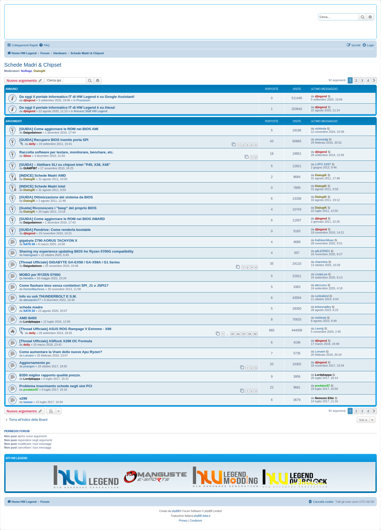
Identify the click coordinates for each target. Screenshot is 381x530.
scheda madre (31, 307)
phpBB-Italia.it (202, 515)
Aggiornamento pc (34, 363)
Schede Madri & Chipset (32, 65)
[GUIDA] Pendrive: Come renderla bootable (55, 230)
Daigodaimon (32, 132)
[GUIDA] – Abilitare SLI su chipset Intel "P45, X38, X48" (64, 165)
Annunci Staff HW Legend (90, 111)
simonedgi (321, 139)
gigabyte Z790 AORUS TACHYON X (48, 241)
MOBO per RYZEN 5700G (40, 275)
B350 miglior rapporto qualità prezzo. (50, 375)
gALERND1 (322, 251)
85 (232, 334)
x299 (23, 398)
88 (249, 334)
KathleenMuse (324, 240)
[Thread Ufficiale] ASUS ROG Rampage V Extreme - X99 (65, 329)
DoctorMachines (33, 289)
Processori (83, 100)
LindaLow (321, 274)
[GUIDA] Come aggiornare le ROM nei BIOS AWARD (62, 219)
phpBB (176, 511)
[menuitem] (44, 45)
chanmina (321, 261)
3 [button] (362, 80)
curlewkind (322, 296)
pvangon (28, 366)
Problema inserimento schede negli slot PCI (55, 386)
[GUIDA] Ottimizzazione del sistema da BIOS (56, 197)
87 (244, 334)
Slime (27, 155)
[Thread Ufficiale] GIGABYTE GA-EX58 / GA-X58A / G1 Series (69, 262)
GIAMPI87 (30, 168)
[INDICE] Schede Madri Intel (42, 186)
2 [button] (356, 80)
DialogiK (40, 70)
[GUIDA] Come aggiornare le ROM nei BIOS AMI (58, 129)
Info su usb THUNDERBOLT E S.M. (48, 296)
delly (32, 143)
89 (255, 334)
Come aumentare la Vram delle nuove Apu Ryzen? (60, 352)
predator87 (30, 389)
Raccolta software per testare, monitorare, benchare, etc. (66, 152)
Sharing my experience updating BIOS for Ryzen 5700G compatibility (76, 251)
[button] (374, 80)
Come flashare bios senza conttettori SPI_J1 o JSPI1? (63, 285)
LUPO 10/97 (323, 164)
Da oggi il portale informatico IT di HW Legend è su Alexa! (67, 107)
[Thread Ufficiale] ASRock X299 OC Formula (55, 341)
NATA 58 (29, 244)
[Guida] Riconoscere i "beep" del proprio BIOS (58, 208)
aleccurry (321, 285)
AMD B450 (28, 318)
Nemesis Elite (324, 398)
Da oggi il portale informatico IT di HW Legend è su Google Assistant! (76, 97)
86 (238, 334)
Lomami (28, 355)
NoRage (26, 70)
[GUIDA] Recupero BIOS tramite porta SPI (53, 140)
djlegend (29, 100)
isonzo (28, 402)
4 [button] (368, 80)
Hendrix (28, 278)
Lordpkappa (31, 321)
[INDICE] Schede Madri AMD (42, 175)
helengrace (30, 255)
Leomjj (319, 328)
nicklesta (320, 128)
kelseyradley (323, 306)
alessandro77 (32, 299)
